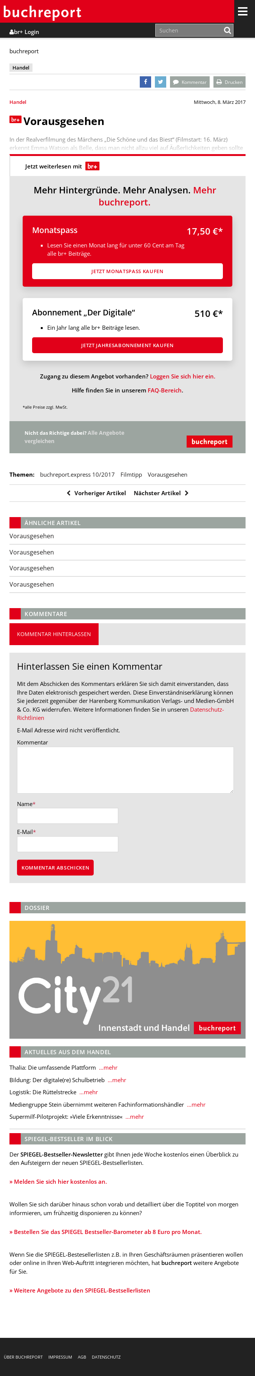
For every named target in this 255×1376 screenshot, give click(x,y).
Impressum (60, 1357)
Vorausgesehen (167, 474)
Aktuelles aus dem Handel (68, 1052)
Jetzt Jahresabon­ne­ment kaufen (127, 345)
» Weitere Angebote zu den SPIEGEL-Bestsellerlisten (79, 1290)
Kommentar (32, 742)
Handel (17, 102)
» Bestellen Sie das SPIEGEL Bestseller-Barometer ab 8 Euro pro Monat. (105, 1231)
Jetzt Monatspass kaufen (127, 271)
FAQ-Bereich (165, 390)
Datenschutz (106, 1357)
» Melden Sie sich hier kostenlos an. (58, 1181)
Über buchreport (23, 1357)
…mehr (107, 1067)
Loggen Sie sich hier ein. (182, 376)
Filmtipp (131, 474)
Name (24, 804)
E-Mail (25, 831)
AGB (82, 1357)
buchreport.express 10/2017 (77, 474)
